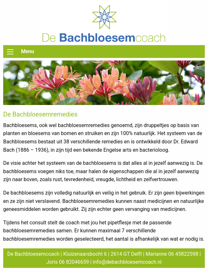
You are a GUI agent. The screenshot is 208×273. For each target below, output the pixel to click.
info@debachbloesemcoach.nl (127, 262)
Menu (27, 51)
